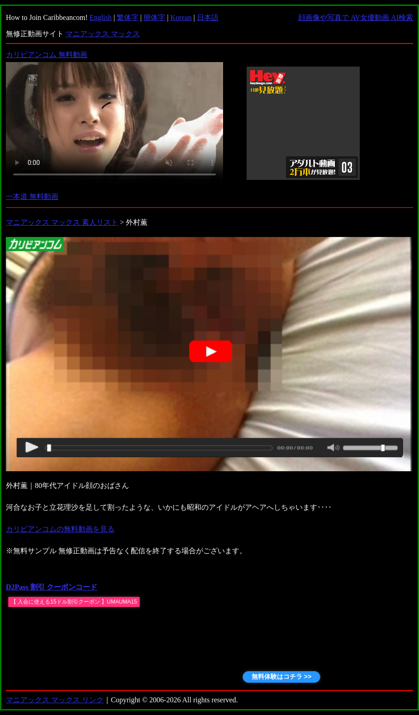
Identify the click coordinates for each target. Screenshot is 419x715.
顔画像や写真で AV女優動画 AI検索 (355, 17)
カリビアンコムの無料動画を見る (60, 529)
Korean (180, 17)
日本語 (208, 17)
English (101, 17)
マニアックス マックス (103, 34)
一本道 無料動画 (32, 196)
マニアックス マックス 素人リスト (62, 222)
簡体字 (154, 17)
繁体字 (127, 17)
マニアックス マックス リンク (55, 700)
